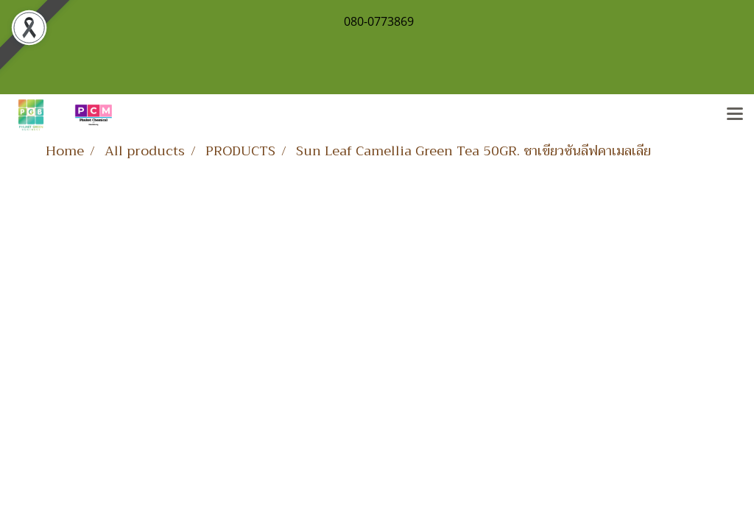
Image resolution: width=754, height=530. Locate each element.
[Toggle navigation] (735, 115)
